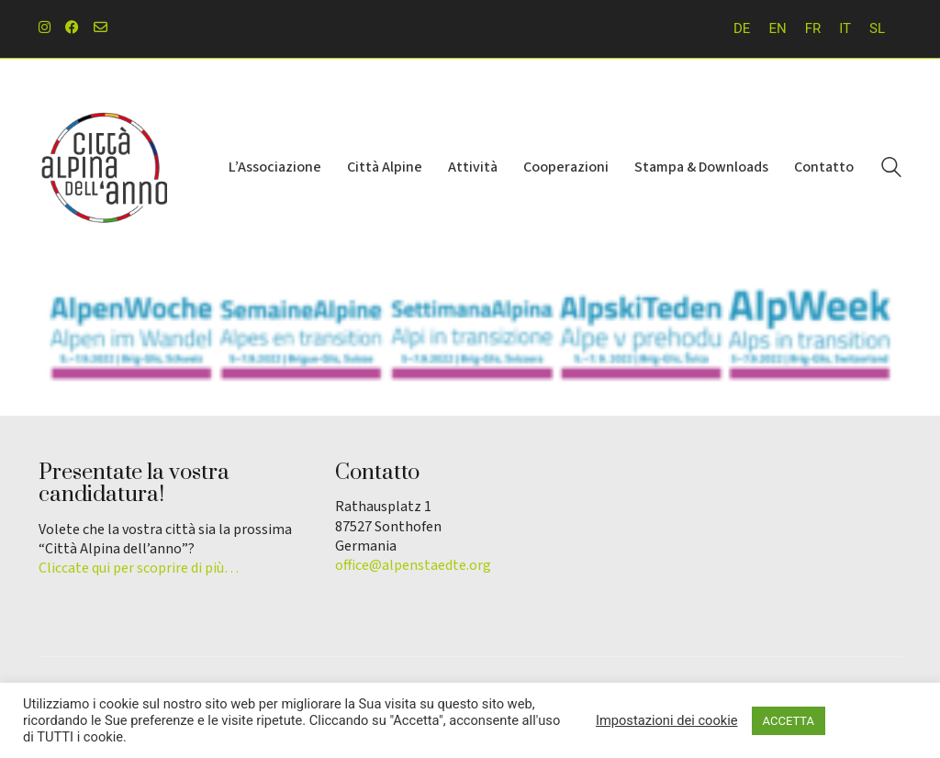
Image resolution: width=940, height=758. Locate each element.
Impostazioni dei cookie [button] (667, 720)
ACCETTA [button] (788, 721)
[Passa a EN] (777, 29)
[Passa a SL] (877, 29)
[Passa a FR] (813, 29)
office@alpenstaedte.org (413, 565)
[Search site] (891, 170)
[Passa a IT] (845, 29)
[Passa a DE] (741, 29)
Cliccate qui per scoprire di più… (139, 568)
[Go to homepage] (103, 168)
